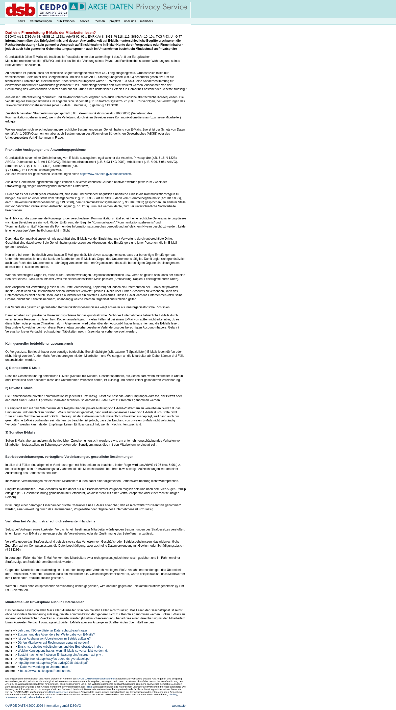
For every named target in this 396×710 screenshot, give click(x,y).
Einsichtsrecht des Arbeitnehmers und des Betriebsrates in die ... (61, 646)
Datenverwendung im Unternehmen (44, 667)
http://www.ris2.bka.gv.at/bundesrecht (105, 174)
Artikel (89, 686)
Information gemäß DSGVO (62, 705)
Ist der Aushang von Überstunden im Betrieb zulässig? (54, 638)
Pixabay (172, 694)
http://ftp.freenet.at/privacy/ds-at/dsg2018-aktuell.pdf (53, 663)
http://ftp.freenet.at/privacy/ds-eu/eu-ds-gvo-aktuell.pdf (54, 659)
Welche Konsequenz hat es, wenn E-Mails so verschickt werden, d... (63, 650)
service (84, 21)
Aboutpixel (34, 697)
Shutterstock (12, 697)
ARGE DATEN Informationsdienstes (96, 678)
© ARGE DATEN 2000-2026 (24, 705)
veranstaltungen (41, 21)
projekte (115, 21)
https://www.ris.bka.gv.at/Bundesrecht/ (45, 671)
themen (100, 21)
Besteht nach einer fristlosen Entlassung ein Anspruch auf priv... (60, 654)
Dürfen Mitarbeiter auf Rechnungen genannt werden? (53, 642)
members (146, 21)
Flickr (49, 697)
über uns (130, 21)
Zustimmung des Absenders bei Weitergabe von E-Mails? (56, 634)
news (21, 21)
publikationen (66, 21)
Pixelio (23, 697)
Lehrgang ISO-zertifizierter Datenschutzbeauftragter (52, 630)
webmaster (179, 705)
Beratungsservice (58, 692)
